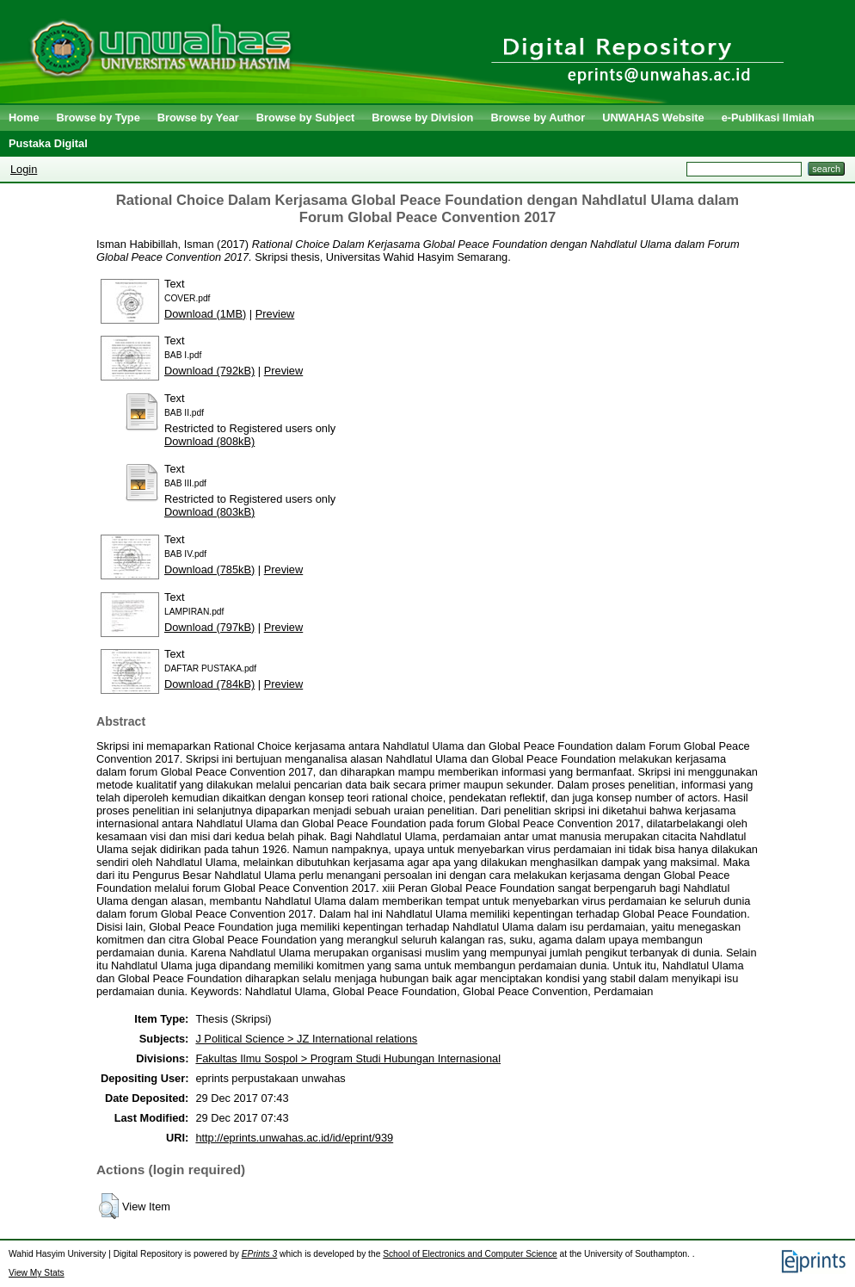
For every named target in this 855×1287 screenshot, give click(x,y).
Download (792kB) (209, 370)
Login (23, 169)
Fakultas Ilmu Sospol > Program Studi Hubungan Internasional (348, 1058)
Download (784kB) (209, 684)
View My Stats (37, 1273)
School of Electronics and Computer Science (470, 1254)
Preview (275, 313)
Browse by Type (98, 117)
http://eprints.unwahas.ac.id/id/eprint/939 (294, 1137)
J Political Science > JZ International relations (306, 1038)
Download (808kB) (209, 441)
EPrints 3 (260, 1254)
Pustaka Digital (48, 143)
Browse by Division (422, 117)
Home (24, 117)
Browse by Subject (305, 117)
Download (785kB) (209, 569)
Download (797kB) (209, 627)
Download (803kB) (209, 511)
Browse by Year (198, 117)
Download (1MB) (205, 313)
